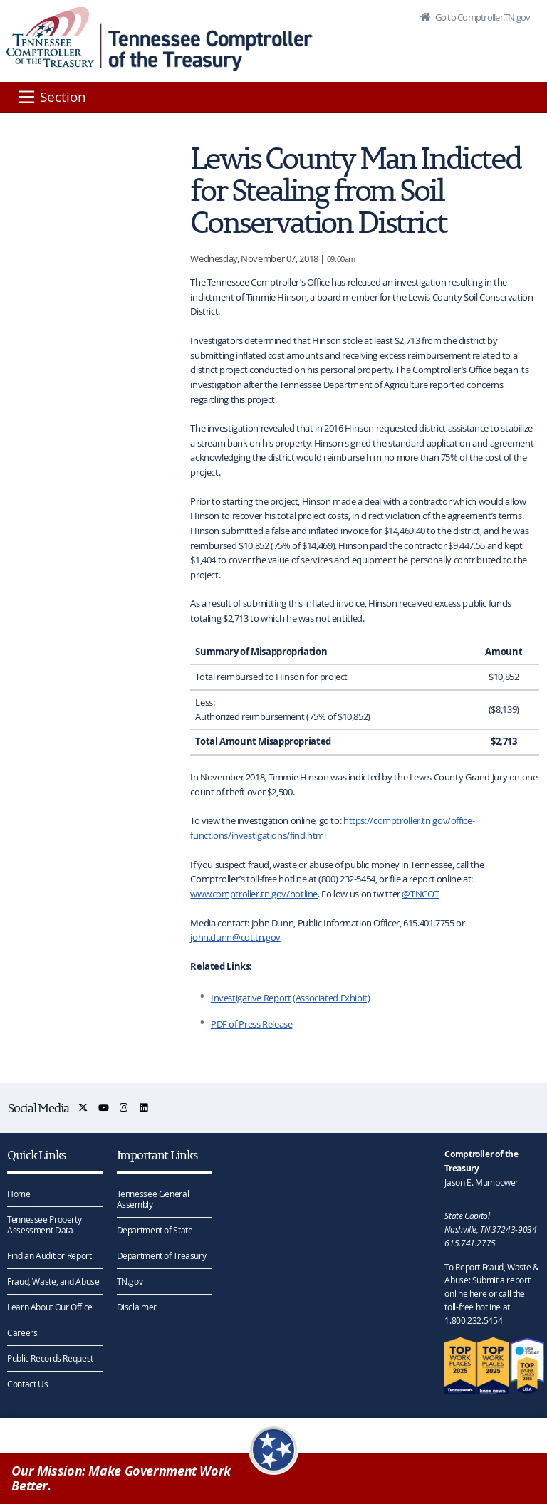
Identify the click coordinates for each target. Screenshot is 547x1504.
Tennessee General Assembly (153, 1199)
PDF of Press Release (252, 1024)
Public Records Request (50, 1358)
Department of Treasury (162, 1255)
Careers (22, 1332)
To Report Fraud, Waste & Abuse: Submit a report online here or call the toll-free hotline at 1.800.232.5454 (491, 1293)
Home (19, 1193)
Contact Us (27, 1383)
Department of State (155, 1230)
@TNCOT (420, 893)
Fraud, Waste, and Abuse (53, 1281)
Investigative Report (251, 997)
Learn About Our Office (50, 1306)
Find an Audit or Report (49, 1255)
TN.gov (130, 1281)
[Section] (51, 97)
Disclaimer (137, 1306)
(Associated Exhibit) (331, 997)
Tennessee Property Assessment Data (44, 1224)
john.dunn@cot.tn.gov (235, 937)
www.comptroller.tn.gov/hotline (254, 893)
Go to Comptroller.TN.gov (481, 17)
